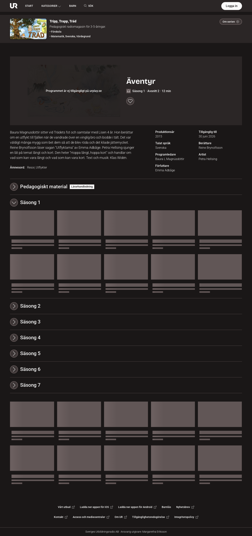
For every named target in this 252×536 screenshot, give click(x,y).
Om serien (231, 21)
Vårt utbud (66, 507)
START (29, 5)
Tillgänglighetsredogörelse (150, 516)
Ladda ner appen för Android (137, 507)
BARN (72, 5)
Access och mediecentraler (91, 516)
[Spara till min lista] (130, 101)
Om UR (121, 516)
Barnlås (166, 507)
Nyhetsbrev (185, 507)
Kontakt (60, 516)
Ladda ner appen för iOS (96, 507)
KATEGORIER (51, 6)
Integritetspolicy (186, 516)
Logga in (231, 6)
